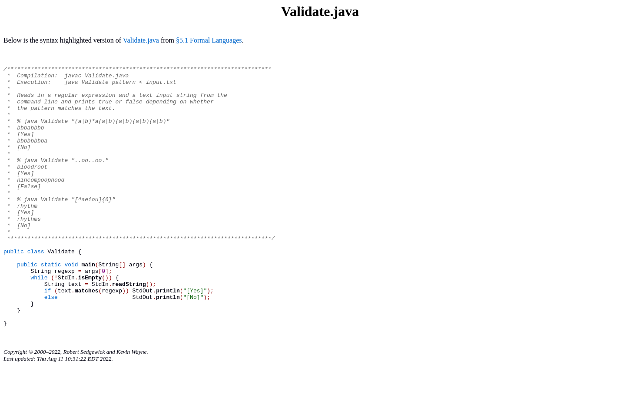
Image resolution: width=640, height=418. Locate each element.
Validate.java (141, 40)
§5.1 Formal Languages (209, 40)
